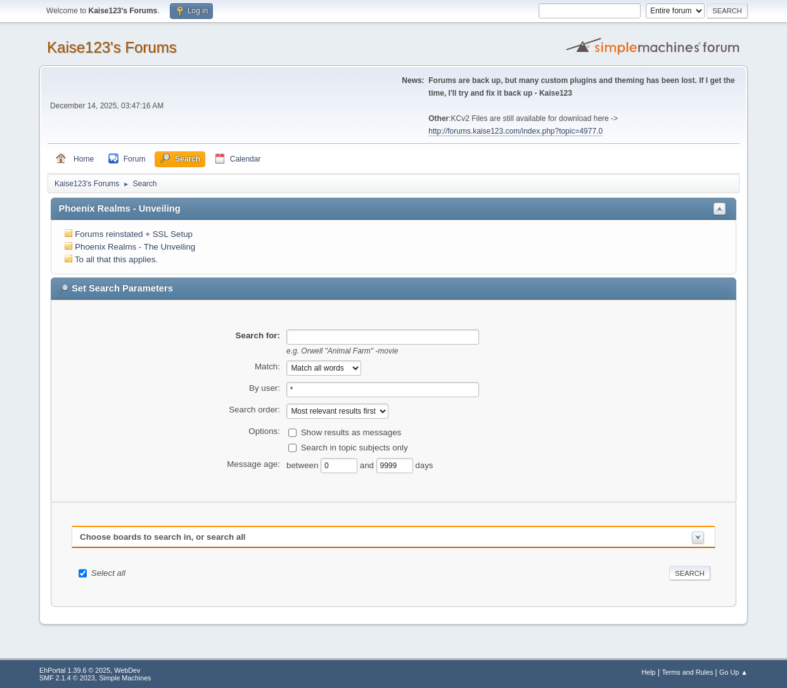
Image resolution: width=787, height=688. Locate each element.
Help (648, 672)
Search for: (258, 335)
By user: (264, 388)
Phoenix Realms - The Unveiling (135, 247)
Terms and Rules (687, 672)
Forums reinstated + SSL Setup (134, 234)
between (303, 464)
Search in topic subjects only (354, 447)
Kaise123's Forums (112, 47)
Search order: (254, 409)
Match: (267, 366)
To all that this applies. (116, 259)
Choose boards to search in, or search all (162, 537)
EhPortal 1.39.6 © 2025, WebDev (89, 670)
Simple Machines (125, 678)
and (368, 464)
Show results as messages (351, 431)
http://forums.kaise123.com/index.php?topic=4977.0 (515, 131)
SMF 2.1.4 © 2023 (67, 678)
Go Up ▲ (733, 672)
